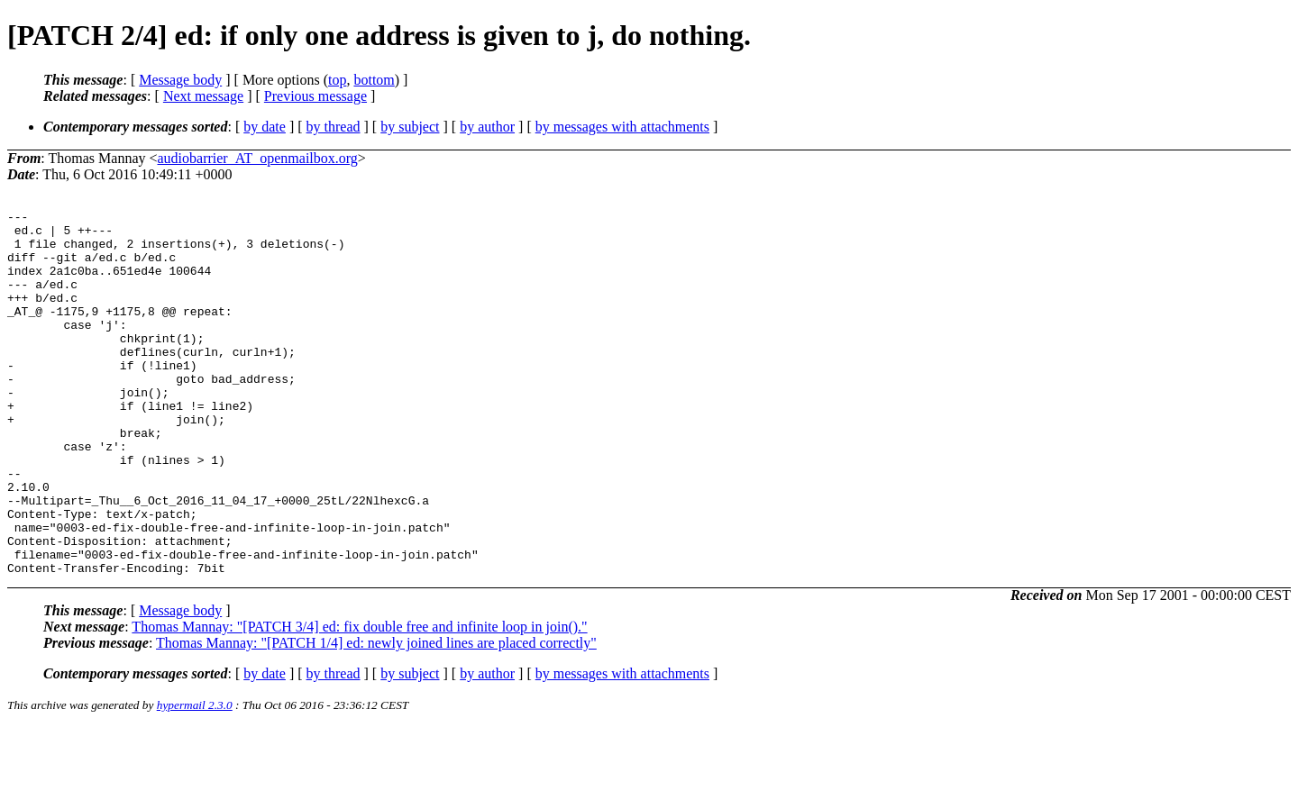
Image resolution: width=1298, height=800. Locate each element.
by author (487, 126)
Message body (180, 79)
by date (264, 126)
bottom (373, 79)
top (337, 79)
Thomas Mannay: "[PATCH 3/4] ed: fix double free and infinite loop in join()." (359, 699)
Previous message (315, 96)
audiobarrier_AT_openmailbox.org (258, 158)
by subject (409, 126)
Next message (203, 96)
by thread (333, 126)
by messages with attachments (622, 126)
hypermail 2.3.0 (195, 778)
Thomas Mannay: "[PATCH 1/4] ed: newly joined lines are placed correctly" (376, 715)
